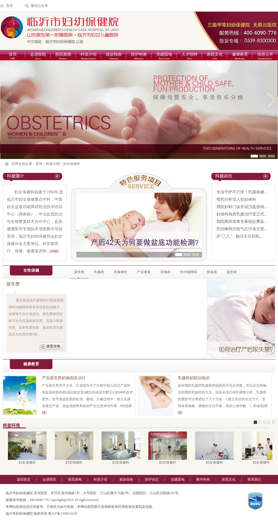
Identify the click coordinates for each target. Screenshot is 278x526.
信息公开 (265, 56)
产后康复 (144, 272)
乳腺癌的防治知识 (194, 378)
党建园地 (164, 56)
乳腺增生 (120, 272)
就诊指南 (113, 56)
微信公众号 (39, 6)
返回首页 (23, 479)
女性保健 (31, 270)
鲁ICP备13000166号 (62, 513)
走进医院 (37, 56)
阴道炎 (212, 272)
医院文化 (214, 56)
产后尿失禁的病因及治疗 (64, 378)
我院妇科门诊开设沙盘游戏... (241, 207)
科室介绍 (88, 56)
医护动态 (152, 479)
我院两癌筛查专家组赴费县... (241, 221)
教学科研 (203, 479)
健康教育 (239, 56)
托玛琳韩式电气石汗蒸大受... (241, 229)
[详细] (54, 251)
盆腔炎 (232, 272)
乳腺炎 (99, 272)
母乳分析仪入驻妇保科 (236, 199)
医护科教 (138, 56)
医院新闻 (63, 56)
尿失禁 (79, 272)
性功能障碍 (188, 272)
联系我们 (254, 479)
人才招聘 (189, 56)
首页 (9, 6)
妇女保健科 (28, 462)
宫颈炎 (165, 272)
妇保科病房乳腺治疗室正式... (241, 214)
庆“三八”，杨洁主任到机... (239, 236)
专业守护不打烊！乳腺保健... (241, 192)
